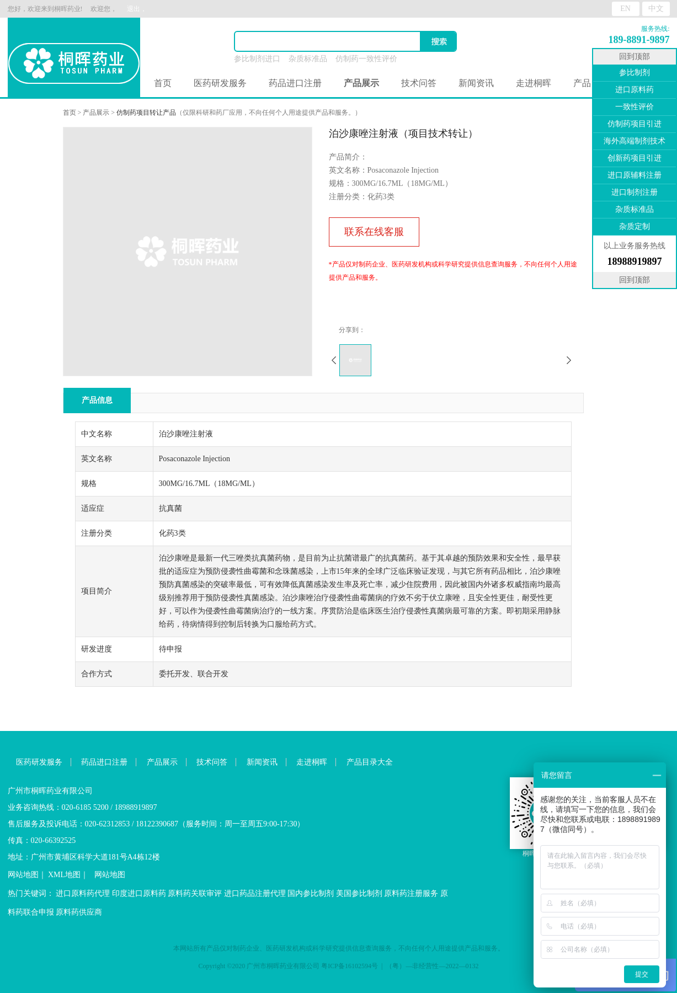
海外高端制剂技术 (634, 141)
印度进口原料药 (139, 893)
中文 (656, 8)
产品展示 (96, 112)
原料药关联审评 (195, 893)
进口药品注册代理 (255, 893)
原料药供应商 (79, 912)
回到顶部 (634, 56)
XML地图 (64, 875)
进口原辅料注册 (634, 175)
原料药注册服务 (411, 893)
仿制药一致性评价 (366, 59)
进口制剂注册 (634, 192)
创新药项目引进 (634, 158)
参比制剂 (634, 72)
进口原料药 (634, 90)
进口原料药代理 (83, 893)
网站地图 (23, 875)
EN (625, 8)
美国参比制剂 (359, 893)
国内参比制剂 (310, 893)
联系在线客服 (374, 231)
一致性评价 (634, 107)
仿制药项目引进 (634, 124)
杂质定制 (634, 226)
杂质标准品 (308, 59)
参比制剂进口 (257, 59)
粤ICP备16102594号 (349, 966)
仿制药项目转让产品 (146, 112)
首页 (163, 83)
